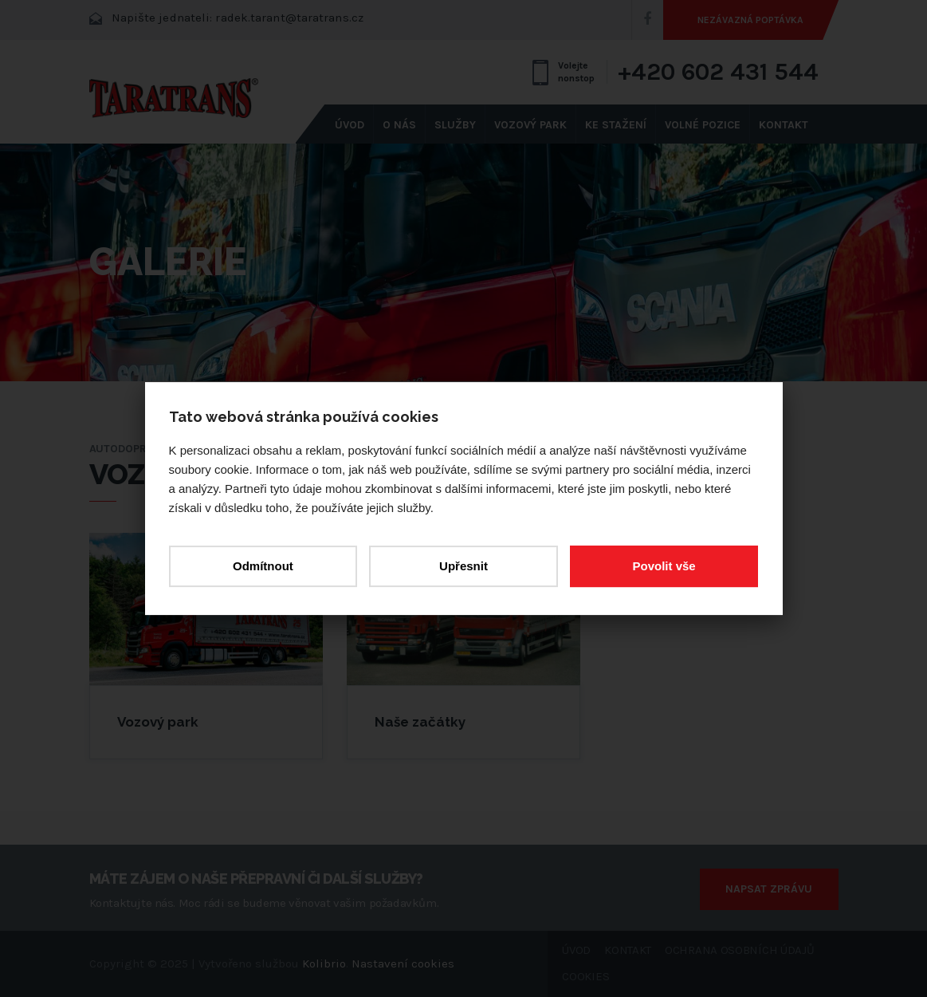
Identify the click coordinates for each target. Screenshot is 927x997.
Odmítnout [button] (263, 566)
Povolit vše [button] (663, 566)
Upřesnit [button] (463, 566)
